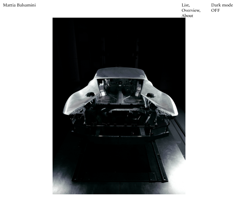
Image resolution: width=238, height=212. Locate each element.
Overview (190, 11)
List (185, 5)
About (187, 16)
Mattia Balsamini (19, 5)
